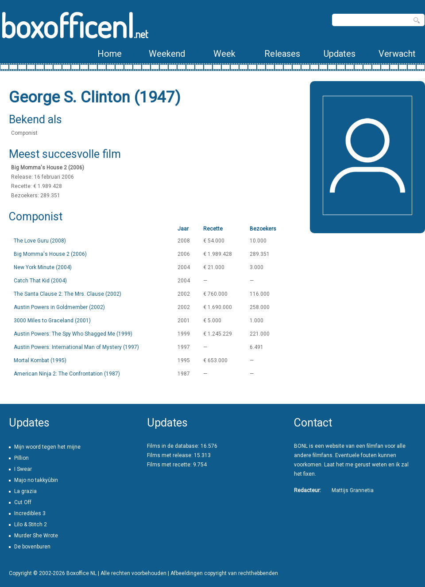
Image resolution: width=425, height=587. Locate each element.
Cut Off (22, 502)
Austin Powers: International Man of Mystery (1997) (76, 347)
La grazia (25, 491)
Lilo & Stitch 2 (30, 524)
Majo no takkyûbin (36, 480)
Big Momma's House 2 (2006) (50, 254)
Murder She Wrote (36, 535)
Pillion (21, 458)
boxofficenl (74, 25)
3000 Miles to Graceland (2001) (52, 320)
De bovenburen (32, 547)
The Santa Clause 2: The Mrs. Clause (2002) (67, 294)
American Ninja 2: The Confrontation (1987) (67, 374)
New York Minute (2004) (43, 267)
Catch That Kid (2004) (40, 281)
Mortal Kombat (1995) (40, 360)
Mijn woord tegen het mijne (47, 447)
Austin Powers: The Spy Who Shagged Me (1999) (73, 334)
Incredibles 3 (30, 513)
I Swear (23, 469)
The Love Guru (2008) (40, 241)
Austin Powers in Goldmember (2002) (59, 307)
